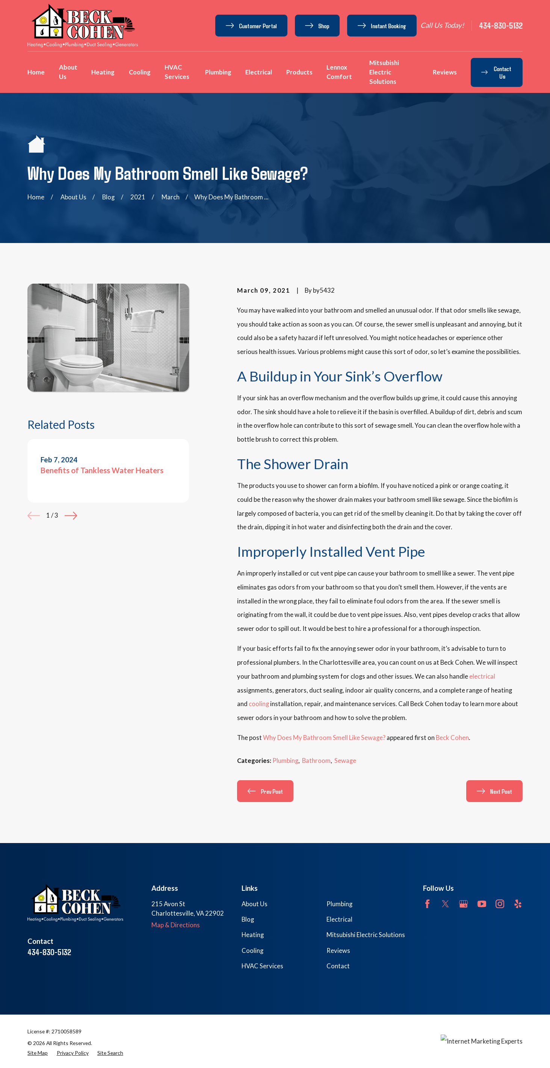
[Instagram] (500, 903)
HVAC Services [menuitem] (177, 72)
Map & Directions (175, 925)
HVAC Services (262, 966)
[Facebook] (427, 903)
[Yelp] (518, 903)
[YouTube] (481, 903)
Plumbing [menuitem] (218, 72)
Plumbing (285, 760)
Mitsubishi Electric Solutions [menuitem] (384, 72)
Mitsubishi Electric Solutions (365, 935)
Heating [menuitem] (103, 72)
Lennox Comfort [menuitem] (339, 72)
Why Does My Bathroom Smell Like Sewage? (324, 737)
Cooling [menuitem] (140, 72)
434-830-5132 (501, 25)
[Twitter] (445, 903)
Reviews (338, 950)
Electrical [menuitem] (258, 72)
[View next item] (71, 515)
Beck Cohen (452, 737)
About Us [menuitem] (68, 72)
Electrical (339, 919)
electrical (482, 676)
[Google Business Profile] (463, 903)
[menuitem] (37, 1053)
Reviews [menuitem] (445, 72)
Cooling (252, 950)
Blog (248, 919)
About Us (254, 904)
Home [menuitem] (36, 72)
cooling (259, 704)
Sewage (345, 760)
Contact (338, 966)
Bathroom (316, 760)
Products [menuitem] (299, 72)
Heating (253, 935)
